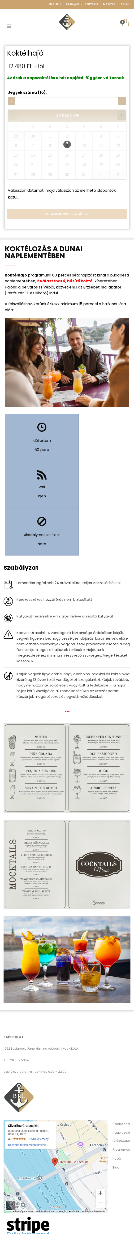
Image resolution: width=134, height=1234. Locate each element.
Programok (121, 1102)
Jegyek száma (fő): (27, 92)
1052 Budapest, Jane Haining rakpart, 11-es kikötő (41, 1001)
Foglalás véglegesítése (67, 214)
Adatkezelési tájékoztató (121, 1089)
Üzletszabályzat (121, 1077)
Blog (115, 1120)
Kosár (116, 1111)
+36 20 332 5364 (16, 1013)
